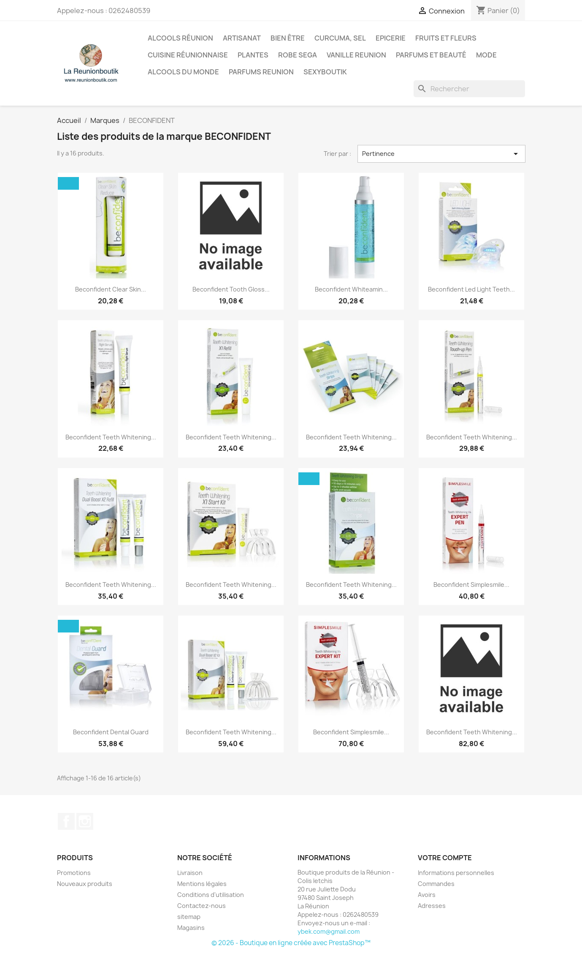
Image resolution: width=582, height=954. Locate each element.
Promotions (74, 873)
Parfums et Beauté (431, 55)
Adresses (432, 906)
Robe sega (297, 55)
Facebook (66, 821)
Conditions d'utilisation (210, 895)
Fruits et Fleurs (445, 38)
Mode (486, 55)
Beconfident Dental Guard (111, 732)
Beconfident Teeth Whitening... (110, 437)
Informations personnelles (456, 873)
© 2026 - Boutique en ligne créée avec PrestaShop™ (291, 942)
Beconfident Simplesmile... (471, 585)
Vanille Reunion (356, 55)
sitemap (188, 917)
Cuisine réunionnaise (188, 55)
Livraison (190, 873)
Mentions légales (202, 884)
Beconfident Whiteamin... (351, 289)
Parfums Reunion (261, 71)
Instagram (84, 821)
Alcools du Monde (183, 71)
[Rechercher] (469, 88)
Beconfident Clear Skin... (110, 289)
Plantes (253, 55)
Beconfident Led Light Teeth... (471, 289)
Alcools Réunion (180, 38)
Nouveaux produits (84, 884)
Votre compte (445, 857)
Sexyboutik (325, 71)
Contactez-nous (201, 906)
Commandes (436, 884)
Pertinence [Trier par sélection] (441, 154)
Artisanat (242, 38)
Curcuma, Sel (340, 38)
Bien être (288, 38)
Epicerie (391, 38)
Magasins (191, 928)
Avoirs (427, 895)
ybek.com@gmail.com (329, 931)
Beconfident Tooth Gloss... (231, 289)
